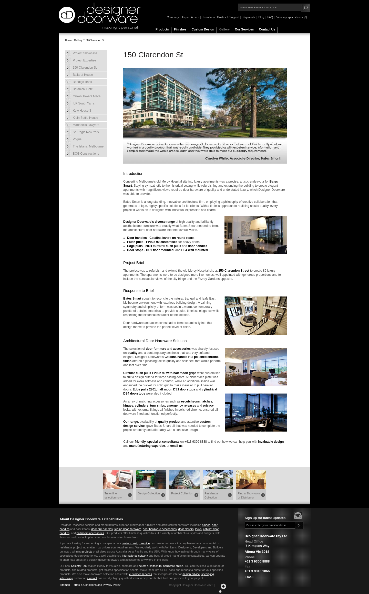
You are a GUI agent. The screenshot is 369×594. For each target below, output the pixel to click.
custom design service (136, 543)
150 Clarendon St (94, 40)
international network (135, 555)
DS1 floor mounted (159, 250)
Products (162, 29)
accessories (182, 349)
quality (133, 353)
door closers (185, 529)
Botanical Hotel (83, 89)
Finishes (180, 29)
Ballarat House (83, 75)
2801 (148, 246)
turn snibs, (158, 405)
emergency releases (181, 405)
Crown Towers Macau (87, 96)
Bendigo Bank (82, 82)
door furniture (156, 349)
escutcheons (190, 401)
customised (169, 242)
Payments (249, 17)
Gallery (224, 29)
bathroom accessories (90, 533)
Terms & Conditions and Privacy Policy (96, 584)
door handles (197, 246)
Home (68, 40)
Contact (92, 578)
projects (87, 551)
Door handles (137, 238)
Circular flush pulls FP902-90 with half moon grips (159, 373)
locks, (198, 529)
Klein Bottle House (85, 118)
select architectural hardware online (161, 565)
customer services (140, 574)
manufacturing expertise (147, 446)
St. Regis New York (86, 132)
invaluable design (271, 441)
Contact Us (267, 29)
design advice (191, 574)
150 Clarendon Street (234, 270)
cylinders (141, 405)
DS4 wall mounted (194, 250)
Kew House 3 (82, 110)
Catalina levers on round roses (171, 238)
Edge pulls (135, 246)
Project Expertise (84, 60)
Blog (261, 17)
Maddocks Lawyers (86, 125)
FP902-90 (153, 242)
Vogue (77, 139)
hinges (128, 405)
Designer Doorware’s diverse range (149, 222)
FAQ (270, 17)
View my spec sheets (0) (291, 17)
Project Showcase (85, 53)
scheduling (66, 578)
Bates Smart (132, 298)
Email (249, 577)
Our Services (244, 29)
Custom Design (203, 29)
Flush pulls (135, 242)
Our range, (131, 421)
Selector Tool (79, 565)
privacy (208, 405)
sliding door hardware (127, 529)
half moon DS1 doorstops (176, 389)
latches (206, 401)
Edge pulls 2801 (144, 389)
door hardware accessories (160, 529)
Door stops (135, 250)
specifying (207, 574)
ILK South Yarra (83, 103)
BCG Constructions (86, 153)
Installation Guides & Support (221, 17)
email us (176, 446)
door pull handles (102, 529)
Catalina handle (176, 357)
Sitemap (65, 584)
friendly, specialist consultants (157, 441)
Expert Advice (190, 17)
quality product (169, 421)
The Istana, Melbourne (88, 146)
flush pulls (173, 246)
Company (173, 17)
